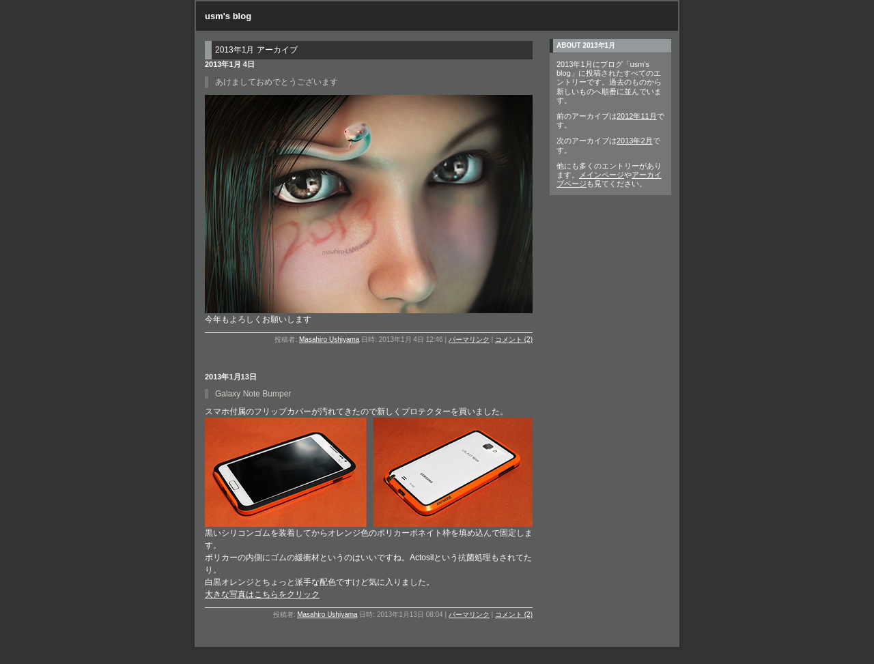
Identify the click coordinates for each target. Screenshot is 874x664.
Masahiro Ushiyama (329, 339)
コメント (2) (514, 339)
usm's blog (228, 16)
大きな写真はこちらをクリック (262, 594)
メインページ (601, 175)
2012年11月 (637, 116)
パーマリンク (469, 339)
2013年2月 (635, 140)
